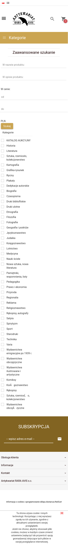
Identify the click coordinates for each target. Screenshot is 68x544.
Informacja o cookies (15, 502)
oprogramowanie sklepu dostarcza (39, 502)
